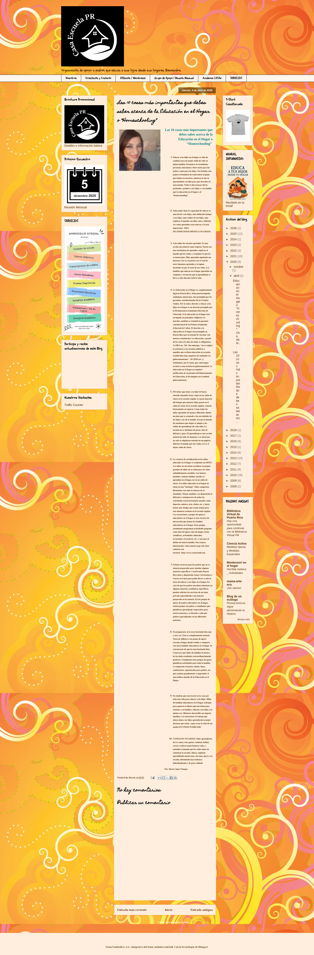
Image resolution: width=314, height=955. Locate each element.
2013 (233, 458)
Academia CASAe (212, 78)
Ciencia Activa (236, 543)
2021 (233, 256)
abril (237, 275)
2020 (233, 261)
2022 (233, 250)
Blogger (203, 947)
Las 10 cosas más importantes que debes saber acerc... (236, 386)
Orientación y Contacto (98, 78)
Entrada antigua (202, 909)
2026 (233, 228)
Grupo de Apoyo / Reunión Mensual (174, 78)
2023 (233, 244)
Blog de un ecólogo (234, 598)
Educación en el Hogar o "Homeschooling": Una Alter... (236, 313)
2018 (233, 430)
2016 (233, 441)
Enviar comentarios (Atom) (173, 922)
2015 (233, 447)
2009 (233, 480)
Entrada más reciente (132, 909)
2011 (233, 469)
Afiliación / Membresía (133, 78)
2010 (233, 475)
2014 (233, 452)
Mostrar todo (244, 619)
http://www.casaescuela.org (193, 553)
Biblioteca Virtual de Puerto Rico (235, 514)
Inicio (168, 909)
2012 (233, 463)
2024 (233, 239)
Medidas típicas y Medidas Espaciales (236, 550)
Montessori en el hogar (236, 564)
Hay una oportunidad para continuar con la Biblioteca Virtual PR (237, 528)
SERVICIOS (236, 78)
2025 (233, 233)
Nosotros (71, 78)
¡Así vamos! (234, 588)
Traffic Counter (73, 405)
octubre (238, 266)
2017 (233, 435)
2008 (233, 486)
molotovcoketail (164, 947)
